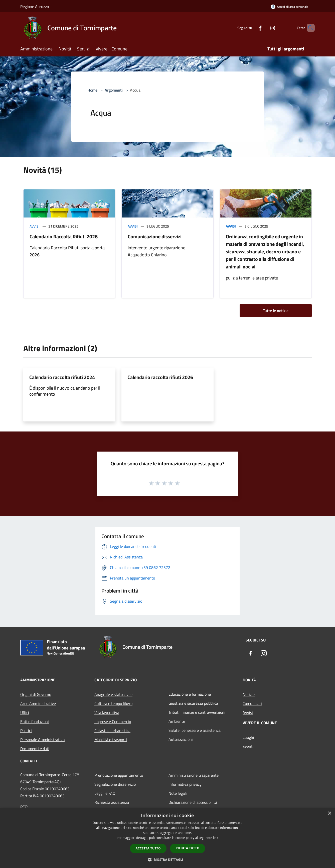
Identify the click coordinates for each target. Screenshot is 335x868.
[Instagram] (264, 27)
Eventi (248, 746)
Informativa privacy (185, 784)
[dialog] (167, 838)
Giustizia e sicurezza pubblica (193, 703)
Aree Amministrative (38, 703)
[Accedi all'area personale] (289, 7)
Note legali (178, 793)
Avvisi (35, 226)
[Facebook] (252, 27)
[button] (167, 859)
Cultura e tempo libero (113, 703)
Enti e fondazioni (34, 721)
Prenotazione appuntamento (118, 775)
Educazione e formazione (190, 694)
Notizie (249, 694)
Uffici (24, 712)
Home (92, 90)
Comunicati (252, 703)
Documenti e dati (34, 749)
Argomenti (114, 90)
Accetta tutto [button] (148, 848)
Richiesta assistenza (111, 802)
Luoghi (248, 737)
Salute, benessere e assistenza (195, 730)
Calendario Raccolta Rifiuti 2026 (64, 236)
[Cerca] (309, 28)
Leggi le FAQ (104, 793)
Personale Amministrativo (42, 740)
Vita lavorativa (106, 712)
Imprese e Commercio (112, 721)
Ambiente (177, 721)
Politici (26, 731)
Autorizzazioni (181, 739)
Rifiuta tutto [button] (188, 848)
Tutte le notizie (275, 311)
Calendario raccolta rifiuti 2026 (160, 377)
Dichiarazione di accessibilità (193, 802)
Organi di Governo (35, 694)
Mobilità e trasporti (110, 740)
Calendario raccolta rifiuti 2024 (62, 377)
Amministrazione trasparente (194, 775)
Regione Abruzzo (34, 7)
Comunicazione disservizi (155, 236)
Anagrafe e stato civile (113, 694)
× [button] (329, 813)
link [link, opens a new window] (215, 838)
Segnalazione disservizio (115, 784)
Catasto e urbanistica (112, 731)
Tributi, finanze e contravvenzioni (197, 712)
